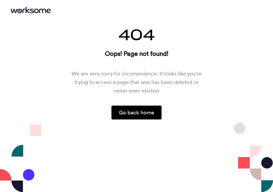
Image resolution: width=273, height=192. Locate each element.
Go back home (136, 112)
